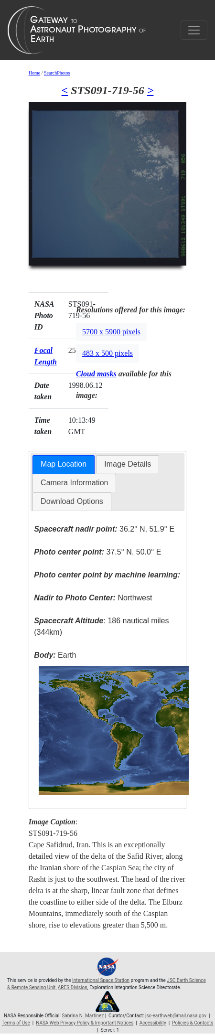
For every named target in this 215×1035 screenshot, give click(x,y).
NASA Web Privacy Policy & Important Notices (84, 1022)
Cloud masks (96, 374)
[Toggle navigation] (194, 30)
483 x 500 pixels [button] (107, 353)
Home (34, 72)
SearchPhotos (57, 72)
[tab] (63, 464)
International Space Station (100, 980)
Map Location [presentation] (63, 464)
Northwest (93, 598)
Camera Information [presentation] (74, 483)
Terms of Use (16, 1022)
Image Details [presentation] (127, 464)
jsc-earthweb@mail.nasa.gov (175, 1015)
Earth (55, 655)
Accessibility (153, 1022)
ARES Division (72, 987)
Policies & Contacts (192, 1022)
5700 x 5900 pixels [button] (111, 332)
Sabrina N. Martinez (83, 1015)
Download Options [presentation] (72, 501)
